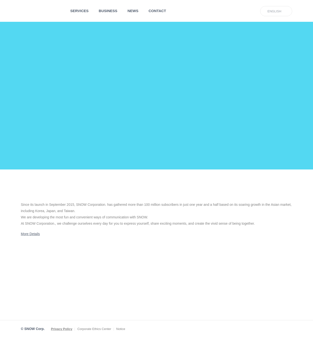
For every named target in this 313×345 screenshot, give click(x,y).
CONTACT (157, 11)
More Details (30, 234)
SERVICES (79, 11)
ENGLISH (274, 11)
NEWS (132, 11)
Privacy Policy (61, 329)
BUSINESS (108, 11)
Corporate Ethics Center (94, 329)
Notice (120, 329)
